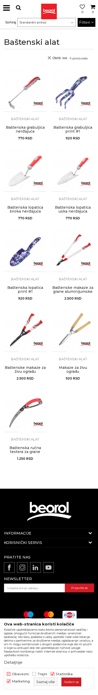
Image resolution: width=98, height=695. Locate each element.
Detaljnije (13, 662)
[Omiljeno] (81, 14)
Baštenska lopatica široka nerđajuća (25, 209)
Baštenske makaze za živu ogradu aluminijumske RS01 (25, 371)
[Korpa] (93, 14)
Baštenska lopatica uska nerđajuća (73, 209)
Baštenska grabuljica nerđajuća (25, 129)
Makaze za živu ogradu (73, 370)
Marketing (21, 681)
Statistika (64, 674)
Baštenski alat (25, 119)
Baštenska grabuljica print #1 (72, 129)
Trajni (42, 674)
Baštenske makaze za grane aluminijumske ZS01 (72, 291)
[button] (18, 7)
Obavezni (20, 674)
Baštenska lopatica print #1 (25, 290)
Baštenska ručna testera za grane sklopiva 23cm (25, 452)
